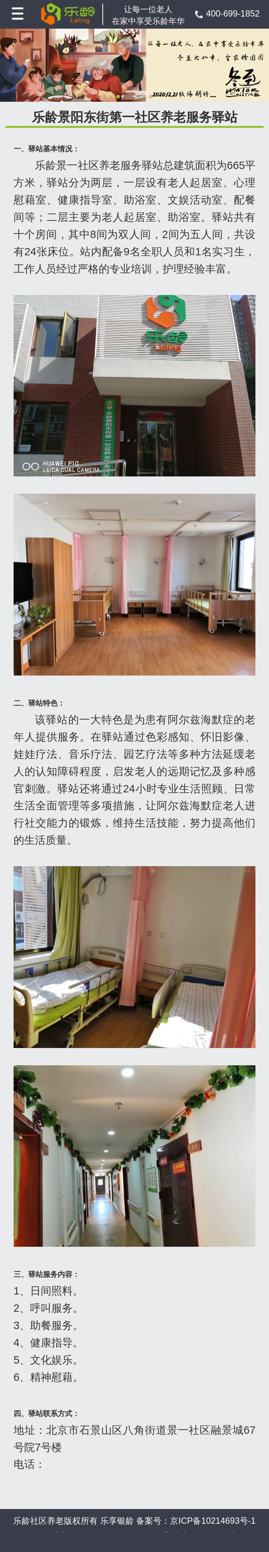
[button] (118, 96)
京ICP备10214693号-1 (212, 1521)
